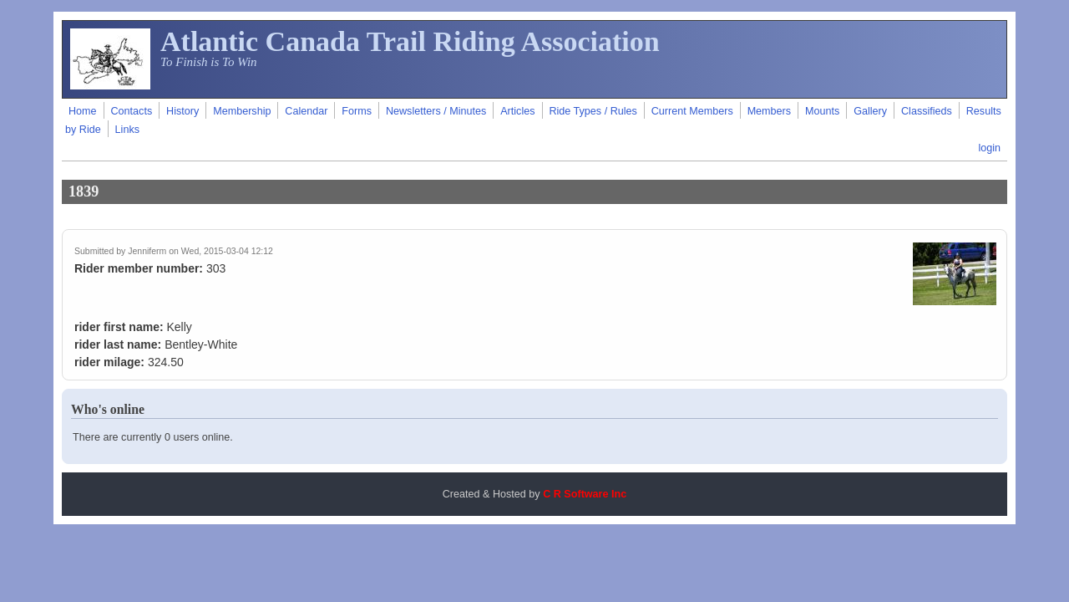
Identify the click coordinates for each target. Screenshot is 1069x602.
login (989, 148)
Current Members (692, 111)
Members (769, 111)
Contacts (131, 111)
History (182, 111)
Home (82, 111)
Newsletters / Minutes (436, 111)
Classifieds (926, 111)
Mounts (822, 111)
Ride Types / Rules (592, 111)
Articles (517, 111)
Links (127, 129)
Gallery (870, 111)
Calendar (306, 111)
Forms (357, 111)
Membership (242, 111)
